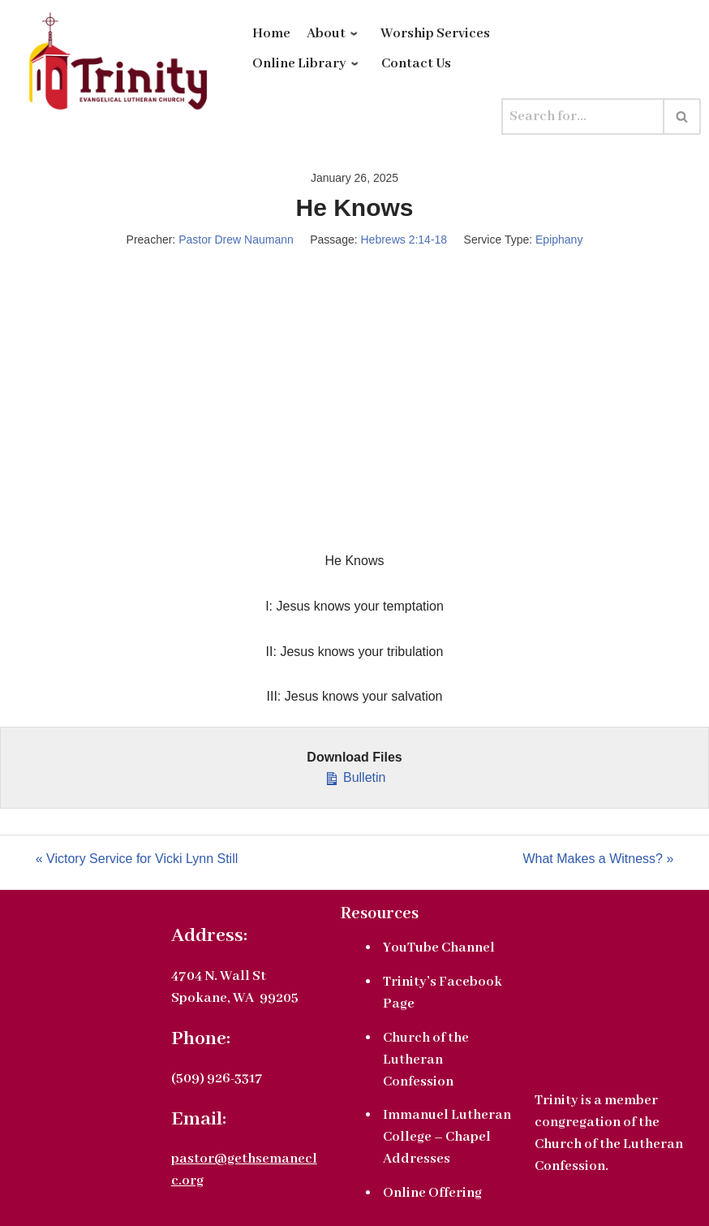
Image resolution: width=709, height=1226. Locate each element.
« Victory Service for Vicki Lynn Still (137, 859)
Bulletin (355, 775)
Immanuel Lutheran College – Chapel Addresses (447, 1137)
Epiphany (558, 239)
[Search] (582, 116)
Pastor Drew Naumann (236, 239)
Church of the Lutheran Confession (426, 1060)
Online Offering (432, 1193)
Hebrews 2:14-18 (404, 239)
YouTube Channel (439, 947)
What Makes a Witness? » (597, 859)
